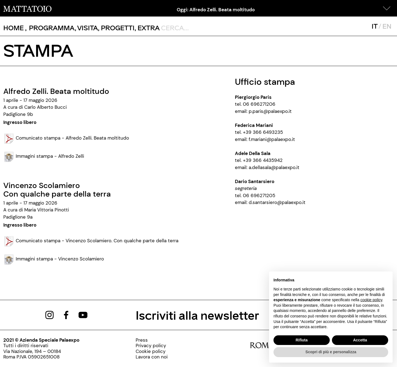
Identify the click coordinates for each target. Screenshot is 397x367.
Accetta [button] (360, 340)
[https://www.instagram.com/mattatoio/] (49, 314)
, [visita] (86, 28)
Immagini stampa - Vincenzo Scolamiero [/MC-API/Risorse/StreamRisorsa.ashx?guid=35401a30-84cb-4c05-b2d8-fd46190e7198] (53, 259)
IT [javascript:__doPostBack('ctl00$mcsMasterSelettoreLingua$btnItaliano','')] (374, 26)
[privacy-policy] (152, 345)
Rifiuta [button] (302, 340)
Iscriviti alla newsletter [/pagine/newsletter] (197, 315)
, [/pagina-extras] (147, 28)
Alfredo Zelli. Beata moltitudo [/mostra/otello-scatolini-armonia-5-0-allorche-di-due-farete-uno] (56, 91)
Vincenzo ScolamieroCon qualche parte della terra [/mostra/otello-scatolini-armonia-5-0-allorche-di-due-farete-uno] (57, 189)
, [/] (15, 27)
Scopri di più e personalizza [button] (330, 352)
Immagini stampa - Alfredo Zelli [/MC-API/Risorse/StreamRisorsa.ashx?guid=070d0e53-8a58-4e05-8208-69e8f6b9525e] (43, 156)
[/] (27, 8)
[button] (387, 8)
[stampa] (152, 340)
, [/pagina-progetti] (116, 28)
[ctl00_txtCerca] (197, 27)
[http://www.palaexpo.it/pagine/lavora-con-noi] (152, 357)
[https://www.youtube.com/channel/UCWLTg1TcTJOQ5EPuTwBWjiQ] (83, 314)
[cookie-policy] (152, 351)
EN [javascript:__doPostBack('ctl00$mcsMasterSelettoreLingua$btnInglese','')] (386, 26)
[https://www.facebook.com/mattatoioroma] (66, 314)
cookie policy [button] (371, 300)
